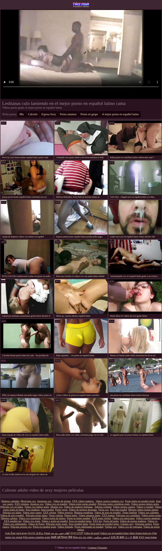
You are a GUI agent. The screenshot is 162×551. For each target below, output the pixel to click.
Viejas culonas (56, 515)
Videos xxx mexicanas (123, 518)
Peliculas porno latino (36, 515)
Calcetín (32, 114)
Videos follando (65, 527)
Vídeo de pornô (91, 533)
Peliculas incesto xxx (21, 527)
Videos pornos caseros (124, 507)
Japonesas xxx (44, 501)
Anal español (47, 509)
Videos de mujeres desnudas (83, 509)
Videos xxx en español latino (81, 4)
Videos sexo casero (32, 512)
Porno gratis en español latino (104, 524)
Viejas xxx (103, 509)
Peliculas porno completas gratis (113, 504)
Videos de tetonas (62, 501)
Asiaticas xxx (37, 504)
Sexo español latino (78, 524)
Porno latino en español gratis (140, 501)
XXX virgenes (21, 504)
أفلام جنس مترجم (60, 533)
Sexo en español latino (80, 521)
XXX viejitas (49, 512)
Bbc (21, 114)
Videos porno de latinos (54, 518)
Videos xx (152, 521)
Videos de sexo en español (107, 512)
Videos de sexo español (12, 515)
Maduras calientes (10, 501)
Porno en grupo (89, 114)
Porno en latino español (78, 518)
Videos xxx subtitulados (15, 524)
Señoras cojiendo (103, 507)
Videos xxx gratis (31, 521)
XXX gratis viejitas (101, 518)
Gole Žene (10, 533)
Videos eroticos (65, 512)
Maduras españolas (83, 512)
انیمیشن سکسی (101, 537)
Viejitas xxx (111, 527)
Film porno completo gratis (36, 537)
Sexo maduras (33, 509)
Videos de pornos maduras (133, 521)
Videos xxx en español (56, 504)
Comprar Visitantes (97, 547)
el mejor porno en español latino (120, 114)
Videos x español (144, 507)
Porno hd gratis (111, 521)
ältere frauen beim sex (140, 533)
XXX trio (97, 521)
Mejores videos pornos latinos (143, 509)
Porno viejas (61, 509)
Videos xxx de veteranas (130, 527)
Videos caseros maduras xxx (110, 501)
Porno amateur (68, 114)
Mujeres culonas (9, 518)
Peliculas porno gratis (56, 524)
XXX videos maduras (83, 501)
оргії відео (21, 533)
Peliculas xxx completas (128, 515)
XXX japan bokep (148, 537)
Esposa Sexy (49, 114)
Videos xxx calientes (148, 512)
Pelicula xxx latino (12, 512)
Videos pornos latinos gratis (145, 504)
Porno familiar (129, 512)
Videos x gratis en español (55, 521)
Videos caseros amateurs (148, 518)
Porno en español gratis (44, 527)
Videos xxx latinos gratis (36, 507)
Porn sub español (118, 509)
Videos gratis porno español (82, 504)
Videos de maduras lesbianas (78, 507)
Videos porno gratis (151, 515)
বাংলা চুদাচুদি (76, 533)
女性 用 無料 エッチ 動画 (124, 537)
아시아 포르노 (35, 533)
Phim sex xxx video (82, 537)
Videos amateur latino (90, 515)
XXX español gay (13, 521)
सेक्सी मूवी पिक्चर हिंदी (61, 537)
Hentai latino (70, 515)
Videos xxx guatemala (30, 518)
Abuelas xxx (56, 507)
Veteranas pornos (143, 524)
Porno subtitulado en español (88, 527)
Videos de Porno (36, 524)
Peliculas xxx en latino (12, 507)
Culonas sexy (126, 524)
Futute (47, 533)
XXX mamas (108, 515)
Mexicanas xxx (28, 501)
